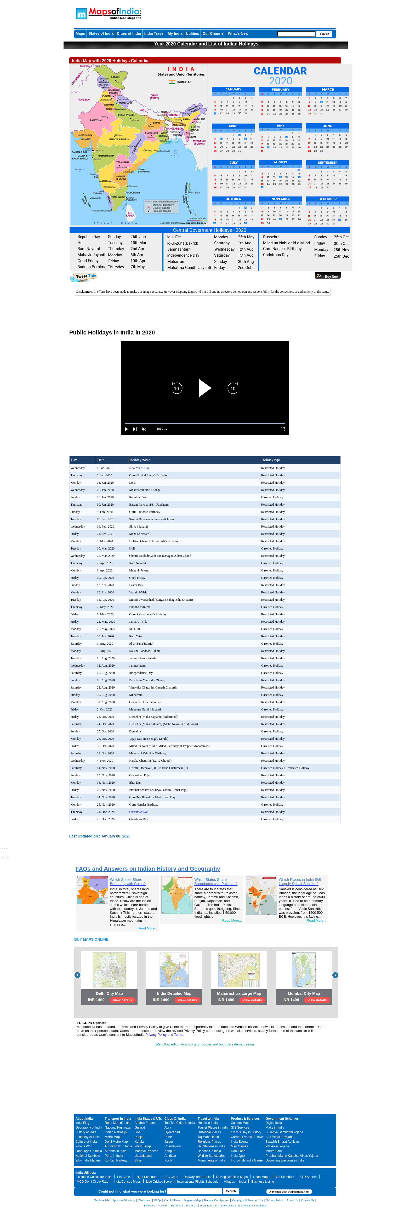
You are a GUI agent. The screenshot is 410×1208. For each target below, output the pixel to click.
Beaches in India (209, 1151)
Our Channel (213, 33)
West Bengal (143, 1146)
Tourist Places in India (213, 1127)
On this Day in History (246, 1132)
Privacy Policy (156, 1035)
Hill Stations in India (211, 1146)
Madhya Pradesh (146, 1151)
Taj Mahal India (208, 1137)
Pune (168, 1137)
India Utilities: (86, 1173)
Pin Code (123, 1177)
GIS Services (240, 1127)
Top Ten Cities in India (179, 1123)
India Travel (154, 33)
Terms (178, 1035)
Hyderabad (172, 1132)
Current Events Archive (247, 1137)
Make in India (275, 1127)
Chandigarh (172, 1146)
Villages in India (235, 1181)
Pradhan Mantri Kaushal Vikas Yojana (292, 1156)
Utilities (192, 33)
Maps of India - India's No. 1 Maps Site (80, 13)
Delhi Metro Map (116, 1141)
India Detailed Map (174, 993)
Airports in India (116, 1151)
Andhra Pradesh (146, 1123)
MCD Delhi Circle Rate (93, 1181)
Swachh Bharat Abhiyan (282, 1141)
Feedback (149, 1205)
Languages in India (89, 1151)
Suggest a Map (192, 1200)
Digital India (274, 1123)
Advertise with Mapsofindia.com (289, 1191)
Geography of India (89, 1127)
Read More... (147, 928)
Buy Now (331, 277)
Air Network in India (118, 1146)
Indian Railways (116, 1132)
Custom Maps (240, 1123)
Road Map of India (117, 1123)
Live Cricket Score (159, 1181)
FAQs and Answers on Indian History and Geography (148, 868)
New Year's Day (139, 468)
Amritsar (170, 1156)
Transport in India (118, 1118)
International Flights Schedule (197, 1181)
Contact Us (307, 1200)
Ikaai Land (238, 1151)
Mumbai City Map (304, 993)
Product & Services (245, 1118)
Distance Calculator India (94, 1177)
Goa (138, 1132)
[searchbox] (296, 34)
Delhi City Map (109, 993)
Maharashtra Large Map (239, 993)
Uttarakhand (143, 1156)
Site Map (175, 1205)
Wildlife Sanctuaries (211, 1156)
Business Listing (262, 1181)
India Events (239, 1141)
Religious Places (209, 1141)
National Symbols (88, 1156)
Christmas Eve (138, 812)
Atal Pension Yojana (280, 1137)
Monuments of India (211, 1160)
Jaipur (168, 1141)
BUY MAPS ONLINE (91, 939)
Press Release (208, 1205)
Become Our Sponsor (216, 1200)
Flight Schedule (146, 1177)
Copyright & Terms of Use (247, 1200)
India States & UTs (148, 1118)
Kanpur (169, 1151)
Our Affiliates (172, 1200)
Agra (167, 1127)
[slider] (205, 423)
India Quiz (238, 1156)
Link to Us (191, 1205)
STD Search (308, 1177)
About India (84, 1118)
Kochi (168, 1160)
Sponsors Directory (123, 1200)
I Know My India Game (247, 1160)
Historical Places (209, 1132)
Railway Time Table (197, 1177)
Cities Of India (175, 1118)
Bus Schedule (284, 1177)
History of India (86, 1132)
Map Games (239, 1146)
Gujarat (140, 1127)
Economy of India (88, 1137)
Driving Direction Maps (232, 1177)
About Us (292, 1200)
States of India (100, 33)
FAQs (157, 1200)
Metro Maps (113, 1137)
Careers (162, 1205)
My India (175, 33)
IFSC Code (170, 1177)
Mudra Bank (274, 1151)
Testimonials (101, 1200)
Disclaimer (144, 1200)
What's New (238, 33)
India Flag (82, 1123)
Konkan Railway (116, 1160)
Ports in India (114, 1156)
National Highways (118, 1127)
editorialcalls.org (183, 1044)
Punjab (139, 1137)
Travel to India (208, 1118)
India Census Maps (127, 1181)
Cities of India (129, 33)
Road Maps (261, 1177)
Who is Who (84, 1146)
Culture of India (86, 1141)
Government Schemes (282, 1118)
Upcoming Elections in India (285, 1160)
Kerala (139, 1141)
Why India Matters (88, 1160)
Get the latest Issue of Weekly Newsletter (242, 1205)
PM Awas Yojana (277, 1146)
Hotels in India (208, 1123)
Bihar (138, 1160)
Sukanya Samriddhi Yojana (284, 1132)
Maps (80, 33)
